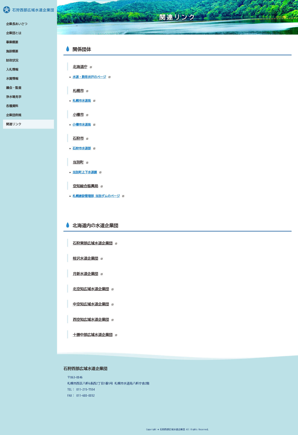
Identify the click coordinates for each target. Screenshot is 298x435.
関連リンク (13, 124)
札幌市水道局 (82, 100)
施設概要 (12, 51)
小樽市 (78, 114)
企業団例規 (13, 115)
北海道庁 (80, 67)
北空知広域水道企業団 (91, 289)
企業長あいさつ (16, 23)
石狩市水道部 (82, 148)
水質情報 (12, 78)
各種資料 (12, 105)
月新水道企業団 (85, 274)
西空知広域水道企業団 (91, 319)
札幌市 (78, 90)
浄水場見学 (13, 96)
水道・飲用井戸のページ (89, 76)
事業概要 (12, 42)
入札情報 (12, 69)
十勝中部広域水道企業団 (93, 334)
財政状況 (12, 60)
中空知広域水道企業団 (91, 304)
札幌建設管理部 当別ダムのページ (96, 195)
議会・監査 (13, 87)
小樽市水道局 (82, 124)
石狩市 (78, 138)
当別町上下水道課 (85, 172)
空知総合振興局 (85, 186)
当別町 (78, 162)
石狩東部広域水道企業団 (93, 243)
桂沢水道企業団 (85, 258)
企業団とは (13, 33)
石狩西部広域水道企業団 (85, 368)
